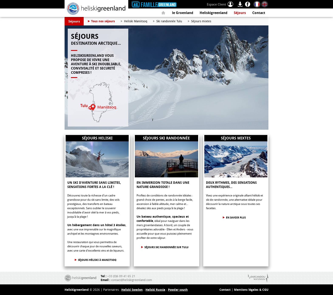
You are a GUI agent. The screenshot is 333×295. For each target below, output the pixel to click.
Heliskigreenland (213, 12)
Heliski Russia (155, 290)
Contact (258, 12)
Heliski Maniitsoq (135, 21)
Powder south (178, 290)
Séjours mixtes (201, 21)
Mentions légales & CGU (251, 290)
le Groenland (182, 12)
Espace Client (216, 4)
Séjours (240, 12)
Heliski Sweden (132, 290)
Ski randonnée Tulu (169, 21)
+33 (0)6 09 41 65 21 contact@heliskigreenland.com (126, 278)
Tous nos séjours (103, 21)
